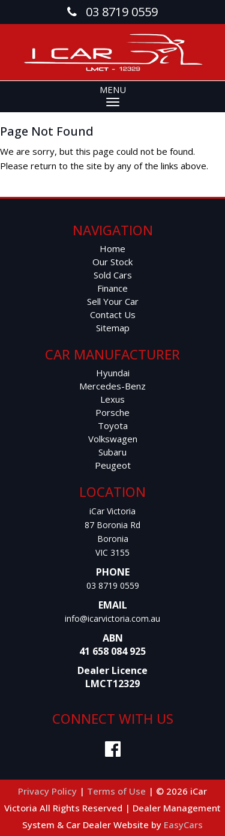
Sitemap (113, 328)
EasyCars (183, 825)
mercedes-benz (112, 386)
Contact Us (113, 314)
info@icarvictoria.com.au (112, 618)
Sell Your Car (113, 301)
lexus (112, 399)
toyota (113, 426)
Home (112, 248)
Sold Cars (113, 275)
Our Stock (112, 262)
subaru (112, 452)
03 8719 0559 (112, 585)
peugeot (113, 465)
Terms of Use (117, 791)
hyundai (113, 373)
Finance (112, 288)
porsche (112, 412)
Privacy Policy (48, 791)
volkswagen (112, 439)
